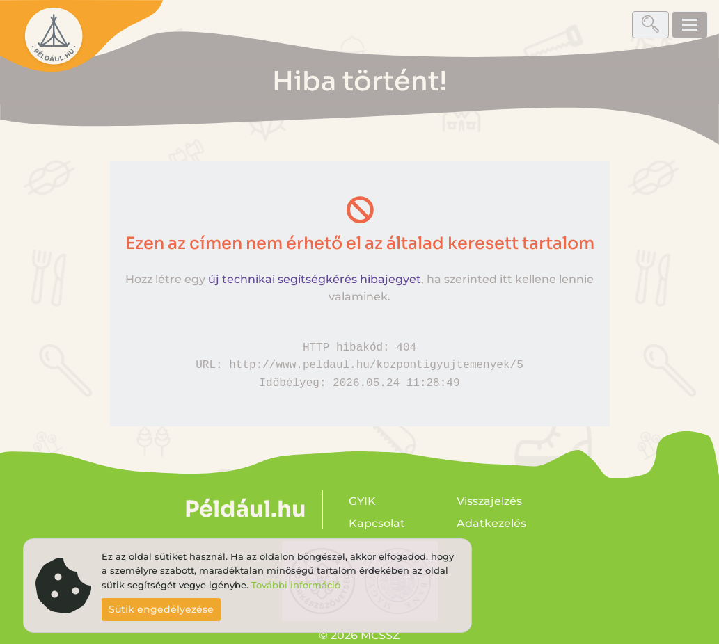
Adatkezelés (491, 523)
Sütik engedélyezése (161, 609)
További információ (295, 585)
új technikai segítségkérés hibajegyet (314, 279)
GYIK (362, 501)
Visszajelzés (489, 501)
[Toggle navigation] (690, 24)
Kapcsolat (377, 523)
